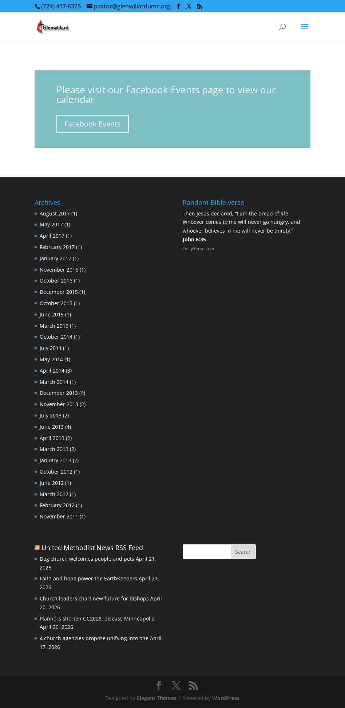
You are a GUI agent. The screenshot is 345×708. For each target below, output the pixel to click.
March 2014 (54, 381)
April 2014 (52, 370)
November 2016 (59, 269)
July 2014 (51, 348)
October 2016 (56, 280)
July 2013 (51, 415)
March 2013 (54, 449)
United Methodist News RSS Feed (92, 547)
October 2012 (56, 471)
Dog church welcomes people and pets (87, 558)
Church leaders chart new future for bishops (94, 598)
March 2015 (54, 325)
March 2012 (54, 494)
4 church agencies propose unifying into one (94, 638)
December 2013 (59, 392)
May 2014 (51, 359)
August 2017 (55, 213)
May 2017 (51, 224)
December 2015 (59, 291)
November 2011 (59, 516)
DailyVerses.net (198, 248)
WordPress (225, 698)
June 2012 (52, 482)
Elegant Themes (157, 698)
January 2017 (55, 258)
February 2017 (57, 247)
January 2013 (55, 460)
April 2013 (52, 438)
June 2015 (52, 314)
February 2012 (57, 505)
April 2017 (52, 235)
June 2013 (52, 426)
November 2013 (59, 404)
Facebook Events (92, 124)
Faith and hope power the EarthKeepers (88, 578)
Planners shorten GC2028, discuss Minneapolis (97, 618)
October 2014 (56, 336)
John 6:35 (194, 239)
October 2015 (56, 303)
